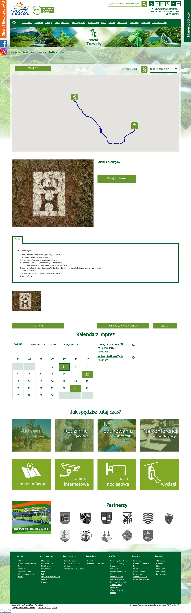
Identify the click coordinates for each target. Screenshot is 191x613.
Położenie (114, 569)
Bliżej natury (46, 561)
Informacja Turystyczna (119, 561)
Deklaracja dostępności (47, 608)
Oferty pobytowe (62, 23)
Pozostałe (159, 556)
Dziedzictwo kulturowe (27, 563)
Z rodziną (44, 582)
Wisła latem (122, 23)
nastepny (8, 612)
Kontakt (113, 592)
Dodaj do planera (116, 178)
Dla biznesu (45, 566)
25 (75, 388)
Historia (113, 566)
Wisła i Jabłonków (117, 590)
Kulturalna (45, 574)
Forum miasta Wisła (141, 579)
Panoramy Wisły (116, 577)
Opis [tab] (17, 239)
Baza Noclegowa (70, 561)
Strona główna (29, 52)
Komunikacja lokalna (95, 563)
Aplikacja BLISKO (140, 577)
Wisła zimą (134, 23)
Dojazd (90, 561)
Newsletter (137, 574)
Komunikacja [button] (93, 23)
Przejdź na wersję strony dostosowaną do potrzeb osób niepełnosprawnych (151, 3)
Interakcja (136, 556)
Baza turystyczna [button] (78, 23)
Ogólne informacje (117, 563)
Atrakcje (48, 23)
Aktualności (27, 23)
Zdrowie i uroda (24, 571)
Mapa (103, 23)
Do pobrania (138, 566)
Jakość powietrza (159, 23)
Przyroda (21, 566)
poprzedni (3, 612)
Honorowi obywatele (118, 582)
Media (135, 569)
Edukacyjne (45, 569)
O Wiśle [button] (112, 23)
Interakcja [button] (146, 23)
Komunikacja (91, 556)
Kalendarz (39, 23)
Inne (43, 571)
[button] (74, 98)
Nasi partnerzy (139, 571)
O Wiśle (112, 556)
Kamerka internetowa (141, 563)
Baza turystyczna (70, 556)
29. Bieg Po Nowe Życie (110, 356)
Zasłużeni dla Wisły (117, 579)
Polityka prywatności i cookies (23, 608)
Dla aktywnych (47, 563)
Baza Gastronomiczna (72, 563)
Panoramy (137, 561)
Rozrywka (22, 569)
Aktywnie (21, 561)
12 (87, 374)
